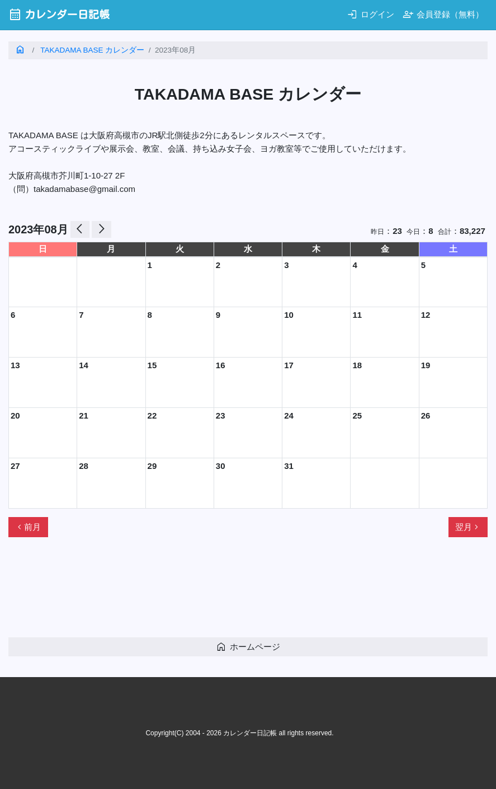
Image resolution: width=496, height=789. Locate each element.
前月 (28, 527)
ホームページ (248, 646)
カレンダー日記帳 (59, 14)
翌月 (468, 527)
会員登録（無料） (443, 14)
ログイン (370, 14)
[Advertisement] (211, 592)
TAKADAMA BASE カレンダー (92, 50)
